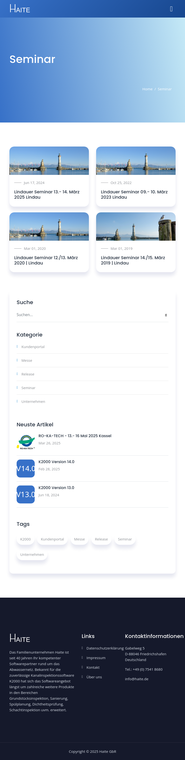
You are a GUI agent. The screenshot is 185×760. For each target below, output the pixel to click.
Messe (26, 360)
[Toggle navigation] (171, 8)
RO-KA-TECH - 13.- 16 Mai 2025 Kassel (75, 436)
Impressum (96, 657)
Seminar (28, 387)
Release (27, 374)
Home (147, 88)
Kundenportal (33, 346)
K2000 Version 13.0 (56, 487)
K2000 (25, 539)
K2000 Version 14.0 (56, 462)
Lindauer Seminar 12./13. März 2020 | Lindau (46, 260)
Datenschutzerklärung (105, 648)
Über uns (94, 676)
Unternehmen (33, 401)
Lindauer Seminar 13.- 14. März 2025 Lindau (46, 194)
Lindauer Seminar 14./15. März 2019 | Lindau (133, 260)
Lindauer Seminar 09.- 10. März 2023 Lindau (134, 194)
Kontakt (92, 667)
